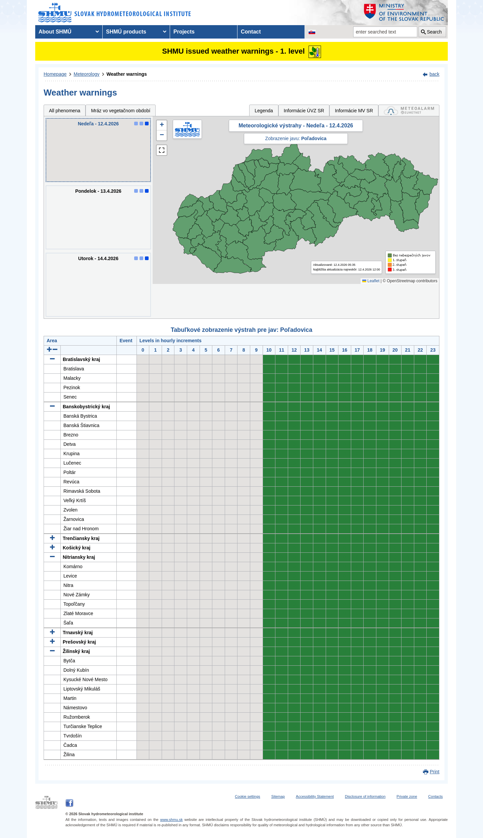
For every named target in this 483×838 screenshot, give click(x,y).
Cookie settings (247, 796)
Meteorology (87, 74)
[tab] (408, 110)
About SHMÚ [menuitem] (55, 32)
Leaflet (370, 281)
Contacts (435, 796)
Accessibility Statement (315, 796)
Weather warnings (127, 74)
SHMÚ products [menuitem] (126, 32)
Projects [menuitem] (184, 32)
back (434, 74)
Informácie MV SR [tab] (354, 110)
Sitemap (278, 796)
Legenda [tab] (264, 110)
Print (434, 771)
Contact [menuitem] (251, 32)
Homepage (55, 74)
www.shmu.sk (171, 820)
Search (434, 32)
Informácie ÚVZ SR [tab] (304, 110)
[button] (162, 125)
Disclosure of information (365, 796)
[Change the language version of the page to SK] (312, 32)
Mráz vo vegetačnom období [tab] (120, 110)
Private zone (406, 796)
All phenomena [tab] (64, 110)
